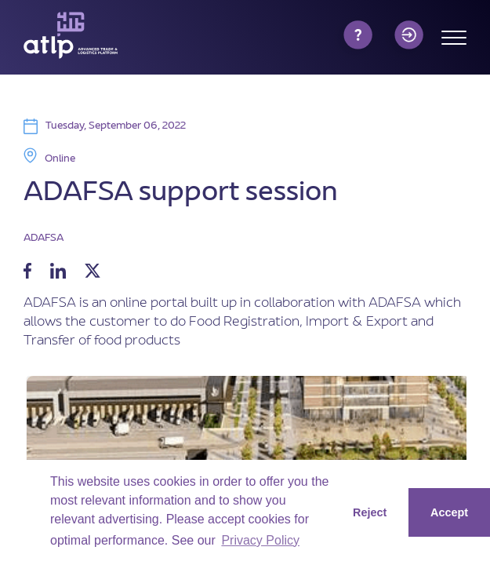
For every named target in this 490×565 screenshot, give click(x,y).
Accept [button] (449, 512)
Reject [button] (370, 512)
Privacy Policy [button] (260, 540)
